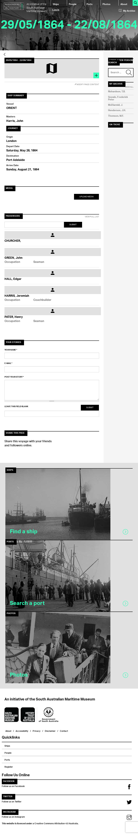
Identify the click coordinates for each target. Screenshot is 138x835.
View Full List (92, 217)
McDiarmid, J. (115, 105)
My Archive (127, 11)
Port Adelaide (15, 160)
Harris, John (14, 121)
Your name (10, 350)
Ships (56, 4)
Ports (89, 4)
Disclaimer (50, 730)
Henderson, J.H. (117, 110)
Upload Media (86, 196)
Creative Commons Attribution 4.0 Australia (56, 823)
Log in (56, 9)
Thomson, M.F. (116, 116)
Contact (64, 730)
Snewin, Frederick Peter (118, 98)
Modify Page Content (87, 84)
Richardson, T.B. (116, 91)
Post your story (14, 377)
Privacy (37, 730)
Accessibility (22, 730)
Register (8, 766)
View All (129, 87)
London (11, 141)
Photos (106, 4)
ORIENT (11, 108)
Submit (73, 224)
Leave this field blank (16, 407)
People (73, 4)
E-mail (8, 363)
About (123, 4)
